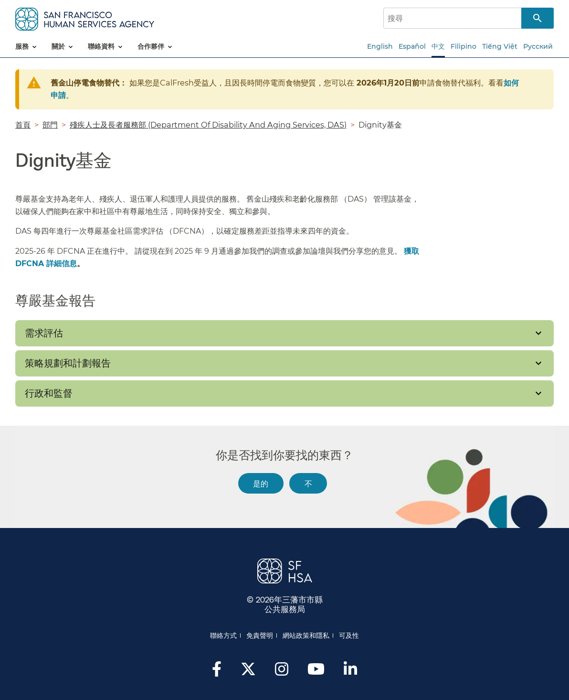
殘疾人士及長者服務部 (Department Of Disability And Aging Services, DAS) (208, 124)
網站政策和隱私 (306, 635)
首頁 (23, 124)
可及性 (349, 635)
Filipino (463, 46)
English (380, 46)
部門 (50, 124)
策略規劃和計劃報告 (68, 363)
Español (412, 46)
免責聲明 (259, 635)
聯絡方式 (223, 635)
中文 (438, 46)
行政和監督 (49, 393)
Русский (538, 46)
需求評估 (44, 333)
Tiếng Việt (499, 46)
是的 (260, 483)
